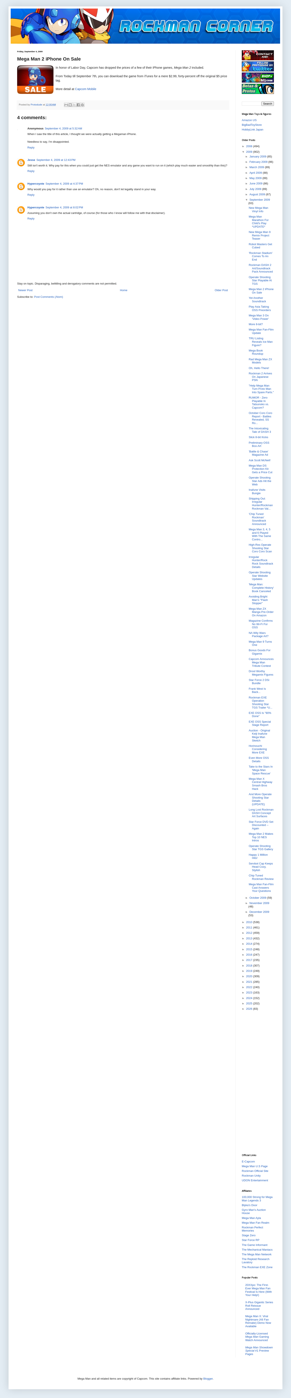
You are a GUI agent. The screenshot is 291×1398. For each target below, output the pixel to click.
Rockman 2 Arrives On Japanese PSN (260, 377)
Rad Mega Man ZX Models (260, 361)
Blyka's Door (249, 1205)
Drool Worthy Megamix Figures (261, 673)
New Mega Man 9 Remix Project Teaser (259, 235)
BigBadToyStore (252, 124)
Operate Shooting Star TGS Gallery (261, 847)
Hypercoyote (35, 183)
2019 (249, 971)
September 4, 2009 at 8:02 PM (64, 207)
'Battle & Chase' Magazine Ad (258, 453)
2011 (249, 927)
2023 (249, 992)
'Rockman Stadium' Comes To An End (260, 256)
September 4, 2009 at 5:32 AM (63, 128)
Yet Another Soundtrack (257, 299)
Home (124, 290)
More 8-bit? (256, 324)
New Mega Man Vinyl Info (258, 209)
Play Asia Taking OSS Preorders (260, 308)
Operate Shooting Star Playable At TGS (260, 280)
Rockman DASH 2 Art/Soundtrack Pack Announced (261, 268)
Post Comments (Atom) (48, 296)
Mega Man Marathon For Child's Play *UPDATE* (259, 221)
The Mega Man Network (257, 1254)
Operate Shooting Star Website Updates (259, 576)
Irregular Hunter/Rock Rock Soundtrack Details (261, 562)
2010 (249, 922)
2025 (249, 1003)
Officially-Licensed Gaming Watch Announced (257, 1337)
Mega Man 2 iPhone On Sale (261, 291)
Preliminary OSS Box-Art (259, 444)
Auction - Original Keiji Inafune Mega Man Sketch (259, 735)
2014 (249, 943)
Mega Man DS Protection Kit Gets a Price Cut (260, 469)
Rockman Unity (251, 1175)
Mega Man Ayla (251, 1218)
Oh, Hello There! (259, 368)
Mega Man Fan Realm (255, 1222)
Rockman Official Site (255, 1171)
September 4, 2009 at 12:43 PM (55, 160)
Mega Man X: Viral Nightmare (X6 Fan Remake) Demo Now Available (258, 1321)
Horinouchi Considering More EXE (258, 749)
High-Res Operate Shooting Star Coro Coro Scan (260, 548)
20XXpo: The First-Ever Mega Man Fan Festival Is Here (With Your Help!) (258, 1290)
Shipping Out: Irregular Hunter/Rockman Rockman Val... (261, 503)
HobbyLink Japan (252, 129)
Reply (30, 147)
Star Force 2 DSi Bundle (259, 681)
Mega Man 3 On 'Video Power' (259, 317)
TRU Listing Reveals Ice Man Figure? (261, 342)
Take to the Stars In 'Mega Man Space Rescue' (261, 770)
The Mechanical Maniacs (257, 1249)
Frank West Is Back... (257, 690)
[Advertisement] (259, 1082)
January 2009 (258, 156)
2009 (249, 151)
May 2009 (256, 178)
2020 (249, 976)
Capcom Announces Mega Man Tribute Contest (261, 662)
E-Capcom (248, 1161)
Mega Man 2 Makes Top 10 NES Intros (261, 837)
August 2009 (257, 194)
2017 (249, 960)
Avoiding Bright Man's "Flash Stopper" (258, 600)
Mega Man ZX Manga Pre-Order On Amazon (261, 612)
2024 (249, 998)
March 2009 (257, 167)
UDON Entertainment (255, 1180)
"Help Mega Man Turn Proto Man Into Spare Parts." (261, 389)
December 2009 (259, 911)
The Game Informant (254, 1245)
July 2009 (255, 189)
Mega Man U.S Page (255, 1166)
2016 (249, 954)
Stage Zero (248, 1235)
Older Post (221, 290)
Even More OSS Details (259, 759)
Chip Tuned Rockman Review (261, 877)
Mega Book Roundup (256, 352)
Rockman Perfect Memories (252, 1229)
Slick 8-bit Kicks (258, 437)
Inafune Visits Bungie (257, 491)
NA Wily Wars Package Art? (258, 634)
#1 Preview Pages (259, 1351)
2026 (249, 1008)
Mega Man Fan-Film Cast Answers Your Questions (261, 887)
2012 (249, 932)
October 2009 (258, 897)
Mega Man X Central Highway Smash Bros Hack (260, 783)
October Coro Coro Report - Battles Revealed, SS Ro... (260, 418)
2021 (249, 981)
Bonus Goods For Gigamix (259, 652)
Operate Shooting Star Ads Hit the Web (260, 481)
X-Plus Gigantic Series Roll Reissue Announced (259, 1306)
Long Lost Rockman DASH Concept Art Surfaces (261, 813)
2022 (249, 987)
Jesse (31, 160)
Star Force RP (250, 1240)
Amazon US (249, 120)
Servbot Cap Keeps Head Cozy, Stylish (261, 867)
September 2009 (259, 199)
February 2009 (258, 161)
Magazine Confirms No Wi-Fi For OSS (261, 624)
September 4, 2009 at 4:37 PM (64, 183)
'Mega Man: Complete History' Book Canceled (261, 588)
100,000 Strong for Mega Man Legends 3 (257, 1198)
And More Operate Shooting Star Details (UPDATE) (260, 799)
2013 (249, 938)
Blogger (208, 1378)
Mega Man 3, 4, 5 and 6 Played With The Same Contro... (260, 534)
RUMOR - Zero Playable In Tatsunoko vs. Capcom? (259, 402)
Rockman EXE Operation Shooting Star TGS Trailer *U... (260, 702)
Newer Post (25, 290)
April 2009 (256, 172)
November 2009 (259, 903)
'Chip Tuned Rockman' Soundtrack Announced (257, 519)
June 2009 (256, 183)
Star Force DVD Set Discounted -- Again (261, 825)
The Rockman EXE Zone (257, 1267)
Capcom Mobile (85, 89)
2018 (249, 965)
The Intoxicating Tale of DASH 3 (260, 430)
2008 (249, 146)
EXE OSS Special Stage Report (260, 723)
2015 (249, 949)
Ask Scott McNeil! (259, 460)
